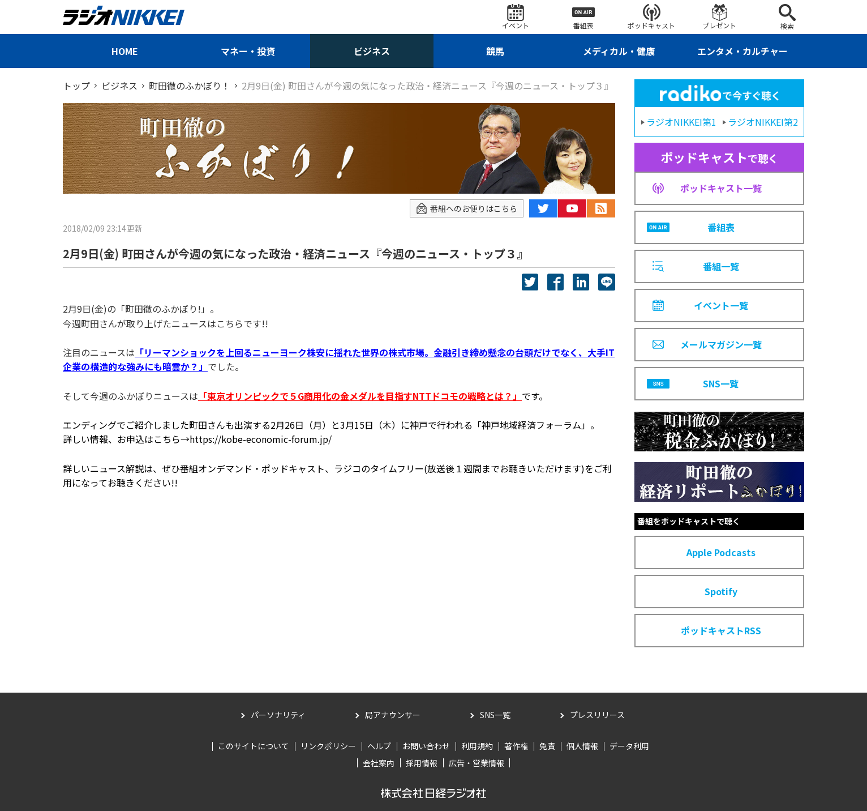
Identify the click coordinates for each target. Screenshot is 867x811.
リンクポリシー (328, 746)
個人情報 (582, 746)
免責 (547, 746)
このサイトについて (253, 746)
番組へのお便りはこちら (466, 209)
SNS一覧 (495, 714)
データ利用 (629, 746)
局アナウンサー (392, 714)
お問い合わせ (426, 746)
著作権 (516, 746)
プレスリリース (597, 714)
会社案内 (378, 763)
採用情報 (421, 763)
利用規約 (477, 746)
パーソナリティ (278, 714)
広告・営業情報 (476, 763)
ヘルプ (379, 746)
